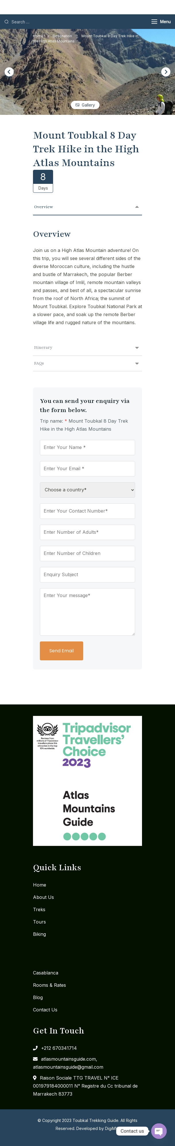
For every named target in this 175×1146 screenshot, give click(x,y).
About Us (43, 897)
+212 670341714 (59, 1048)
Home (39, 885)
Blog (38, 997)
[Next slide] (165, 71)
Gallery (88, 105)
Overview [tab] (43, 207)
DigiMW (112, 1128)
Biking (39, 934)
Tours (39, 922)
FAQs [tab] (39, 363)
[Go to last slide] (9, 71)
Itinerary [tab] (43, 347)
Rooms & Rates (49, 985)
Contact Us (45, 1010)
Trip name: (53, 421)
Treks (39, 909)
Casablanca (45, 973)
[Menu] (154, 21)
